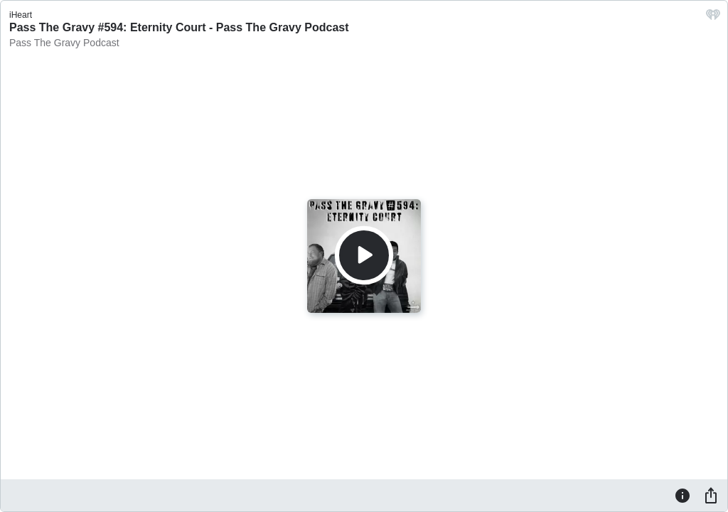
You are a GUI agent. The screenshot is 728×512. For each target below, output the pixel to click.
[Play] (364, 255)
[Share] (711, 495)
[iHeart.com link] (713, 18)
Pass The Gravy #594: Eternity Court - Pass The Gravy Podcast (179, 27)
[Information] (682, 495)
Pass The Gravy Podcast (64, 42)
